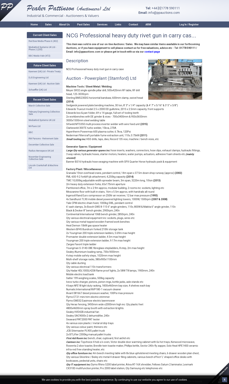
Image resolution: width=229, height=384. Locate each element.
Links (118, 24)
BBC (31, 132)
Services (102, 24)
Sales (48, 24)
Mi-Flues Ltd (34, 126)
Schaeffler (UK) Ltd (38, 90)
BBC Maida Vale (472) (39, 56)
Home (34, 24)
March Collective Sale (39, 105)
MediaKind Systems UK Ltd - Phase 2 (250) (42, 48)
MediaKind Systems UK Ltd (42, 120)
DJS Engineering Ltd (38, 77)
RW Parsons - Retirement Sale (43, 138)
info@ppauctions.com (164, 12)
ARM (148, 24)
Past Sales (83, 24)
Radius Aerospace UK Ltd (41, 151)
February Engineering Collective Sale (44, 113)
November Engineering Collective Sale (40, 158)
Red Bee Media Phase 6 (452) (43, 41)
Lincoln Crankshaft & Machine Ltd (43, 166)
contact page (152, 51)
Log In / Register (189, 24)
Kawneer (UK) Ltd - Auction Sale (44, 83)
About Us (64, 24)
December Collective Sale (41, 144)
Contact (133, 24)
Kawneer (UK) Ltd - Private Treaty (45, 71)
